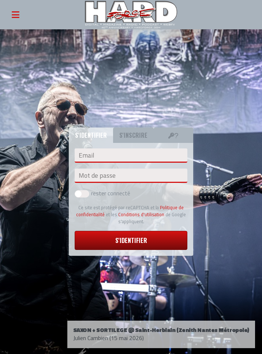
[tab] (173, 135)
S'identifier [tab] (91, 135)
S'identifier (131, 240)
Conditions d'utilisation (141, 214)
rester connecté (102, 193)
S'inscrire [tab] (133, 135)
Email (86, 155)
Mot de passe (97, 175)
